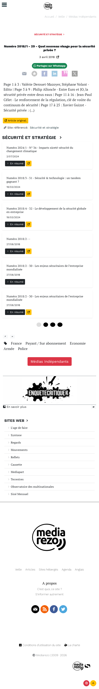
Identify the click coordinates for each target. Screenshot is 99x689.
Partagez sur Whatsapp (49, 65)
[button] (2, 5)
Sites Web (16, 420)
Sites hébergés (48, 569)
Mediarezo (40, 655)
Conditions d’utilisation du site (40, 645)
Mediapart (15, 472)
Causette (14, 465)
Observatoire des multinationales (30, 487)
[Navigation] (48, 5)
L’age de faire (17, 428)
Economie (78, 343)
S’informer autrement (49, 594)
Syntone (14, 435)
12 (52, 324)
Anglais (79, 569)
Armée (9, 348)
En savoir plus (14, 407)
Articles (30, 569)
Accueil (49, 16)
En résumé (15, 163)
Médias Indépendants (82, 16)
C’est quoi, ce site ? (49, 589)
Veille (61, 16)
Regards (14, 442)
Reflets (13, 457)
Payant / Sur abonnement (46, 343)
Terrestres (15, 479)
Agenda (66, 569)
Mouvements (17, 450)
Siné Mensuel (17, 494)
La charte (72, 645)
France (17, 343)
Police (23, 348)
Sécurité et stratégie (49, 34)
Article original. (15, 120)
